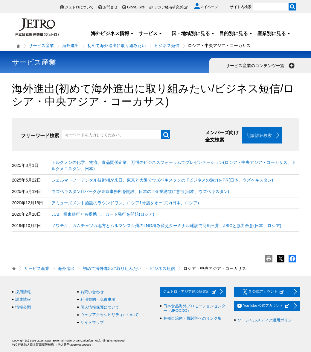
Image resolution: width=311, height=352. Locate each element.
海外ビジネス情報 (112, 33)
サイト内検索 (240, 7)
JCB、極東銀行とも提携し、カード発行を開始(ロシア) (102, 214)
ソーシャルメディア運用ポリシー (266, 320)
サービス (150, 33)
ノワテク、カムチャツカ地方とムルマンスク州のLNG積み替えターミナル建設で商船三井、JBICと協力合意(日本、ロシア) (166, 225)
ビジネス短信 (166, 45)
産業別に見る (274, 33)
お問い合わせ (92, 292)
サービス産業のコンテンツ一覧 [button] (261, 65)
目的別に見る (236, 33)
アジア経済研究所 (171, 7)
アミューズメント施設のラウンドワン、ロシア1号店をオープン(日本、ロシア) (125, 202)
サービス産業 (41, 45)
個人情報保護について (99, 307)
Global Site (136, 7)
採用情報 (23, 292)
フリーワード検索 (40, 135)
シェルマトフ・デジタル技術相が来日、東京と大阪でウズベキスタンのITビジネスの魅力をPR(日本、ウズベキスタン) (162, 180)
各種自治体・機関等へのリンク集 (192, 318)
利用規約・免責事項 (97, 299)
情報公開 (23, 307)
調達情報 (23, 299)
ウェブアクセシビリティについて (109, 315)
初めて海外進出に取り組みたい (116, 45)
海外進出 (70, 45)
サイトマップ (92, 323)
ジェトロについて (79, 7)
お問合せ (110, 7)
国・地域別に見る (193, 33)
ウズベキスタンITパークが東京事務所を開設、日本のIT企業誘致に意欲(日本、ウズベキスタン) (140, 191)
